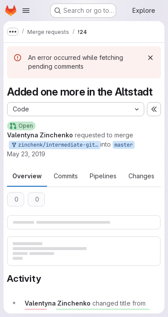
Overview (27, 176)
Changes (141, 176)
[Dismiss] (150, 57)
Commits (66, 176)
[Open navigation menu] (26, 11)
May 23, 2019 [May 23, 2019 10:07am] (26, 154)
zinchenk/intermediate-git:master (55, 145)
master (123, 144)
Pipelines (103, 176)
